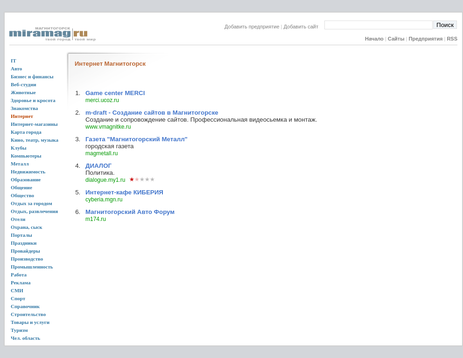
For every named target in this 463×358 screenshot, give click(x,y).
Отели (18, 219)
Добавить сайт (304, 26)
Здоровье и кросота (33, 100)
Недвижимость (28, 171)
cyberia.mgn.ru (103, 199)
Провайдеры (25, 251)
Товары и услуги (30, 322)
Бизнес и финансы (32, 76)
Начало (374, 38)
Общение (21, 187)
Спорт (18, 298)
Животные (23, 92)
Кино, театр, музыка (34, 140)
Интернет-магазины (34, 124)
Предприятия (426, 38)
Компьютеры (26, 155)
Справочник (25, 306)
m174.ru (95, 219)
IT (13, 60)
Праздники (23, 243)
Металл (20, 163)
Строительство (28, 314)
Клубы (19, 148)
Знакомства (24, 108)
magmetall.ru (101, 153)
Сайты (396, 38)
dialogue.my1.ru (105, 180)
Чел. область (25, 338)
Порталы (21, 235)
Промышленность (32, 266)
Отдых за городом (31, 203)
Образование (26, 179)
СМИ (17, 290)
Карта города (26, 132)
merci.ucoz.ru (102, 100)
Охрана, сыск (26, 227)
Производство (27, 259)
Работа (19, 274)
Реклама (20, 282)
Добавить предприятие (252, 26)
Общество (22, 195)
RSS (452, 38)
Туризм (19, 330)
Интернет (22, 116)
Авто (16, 68)
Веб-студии (23, 84)
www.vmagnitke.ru (108, 127)
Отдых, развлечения (34, 211)
